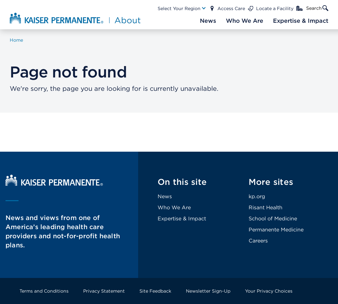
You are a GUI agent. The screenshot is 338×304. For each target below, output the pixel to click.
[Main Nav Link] (182, 8)
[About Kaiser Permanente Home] (73, 18)
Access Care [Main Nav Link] (231, 8)
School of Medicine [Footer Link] (273, 218)
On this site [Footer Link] (182, 182)
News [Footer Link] (165, 196)
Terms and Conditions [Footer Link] (44, 291)
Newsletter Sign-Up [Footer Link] (208, 291)
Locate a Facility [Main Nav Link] (274, 8)
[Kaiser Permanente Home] (54, 184)
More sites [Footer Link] (271, 182)
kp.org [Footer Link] (257, 196)
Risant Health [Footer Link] (265, 207)
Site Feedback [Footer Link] (155, 291)
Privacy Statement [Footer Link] (104, 291)
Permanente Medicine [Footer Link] (276, 230)
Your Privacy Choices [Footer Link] (268, 291)
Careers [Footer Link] (258, 241)
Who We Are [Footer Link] (174, 207)
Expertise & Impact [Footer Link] (182, 218)
